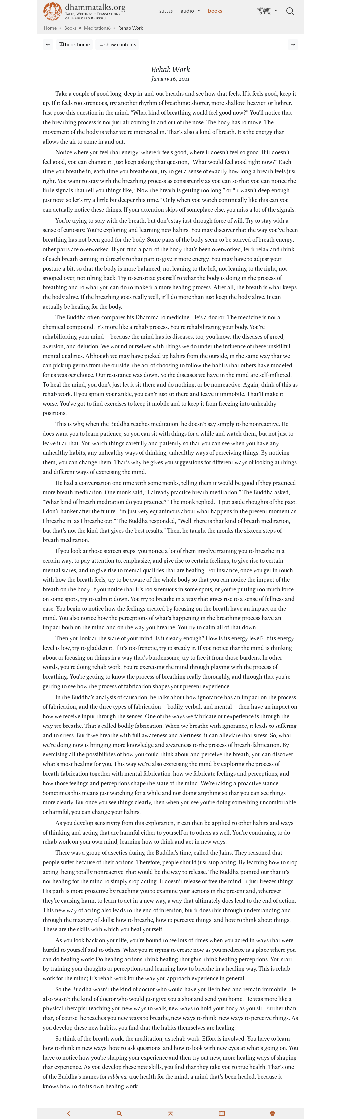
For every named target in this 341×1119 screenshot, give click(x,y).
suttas (166, 11)
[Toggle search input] (290, 11)
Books (70, 28)
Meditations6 (97, 28)
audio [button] (188, 11)
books (215, 11)
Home (50, 28)
